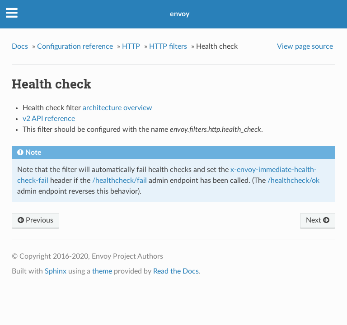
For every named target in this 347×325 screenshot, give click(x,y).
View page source (305, 46)
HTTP (131, 46)
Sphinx (55, 271)
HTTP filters (168, 46)
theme (102, 271)
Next (317, 220)
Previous (35, 220)
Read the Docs (176, 271)
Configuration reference (75, 46)
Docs (20, 46)
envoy (179, 14)
